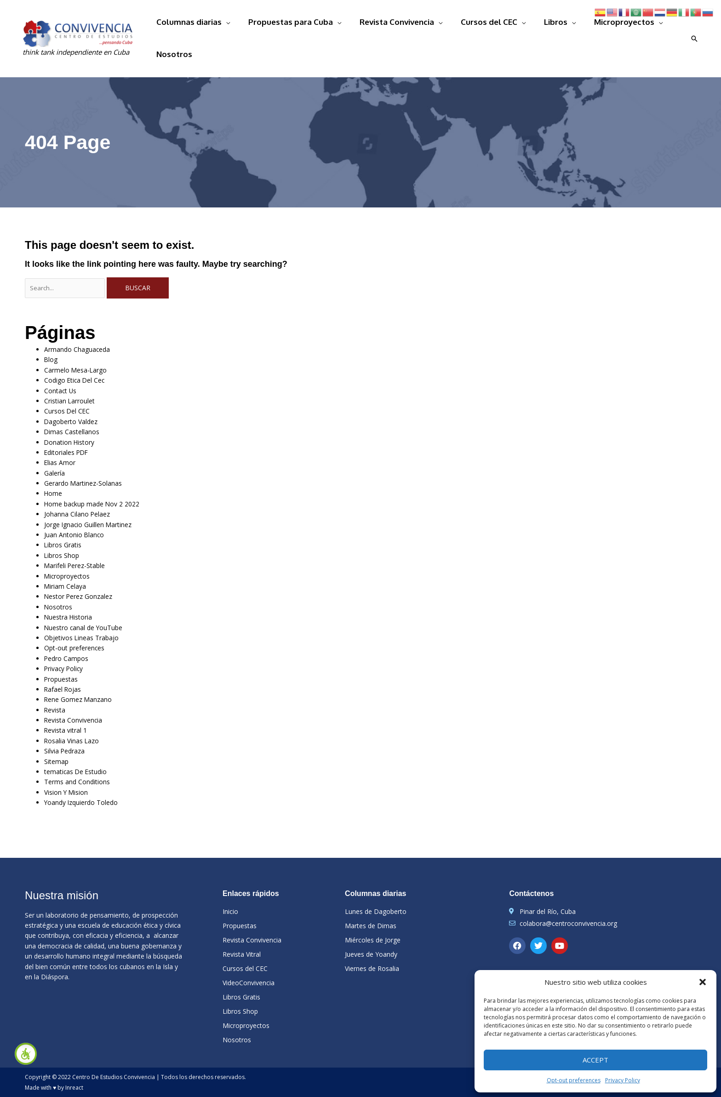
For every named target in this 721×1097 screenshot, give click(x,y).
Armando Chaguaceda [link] (85, 321)
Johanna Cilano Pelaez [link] (84, 494)
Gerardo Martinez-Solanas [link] (92, 461)
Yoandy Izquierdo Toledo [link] (90, 795)
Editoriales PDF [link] (72, 429)
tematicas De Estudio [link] (82, 763)
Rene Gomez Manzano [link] (84, 688)
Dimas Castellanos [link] (77, 408)
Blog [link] (52, 332)
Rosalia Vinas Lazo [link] (77, 730)
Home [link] (55, 472)
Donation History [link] (75, 419)
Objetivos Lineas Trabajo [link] (89, 623)
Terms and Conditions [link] (84, 774)
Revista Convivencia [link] (405, 24)
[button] (702, 982)
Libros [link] (540, 24)
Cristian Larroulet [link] (76, 375)
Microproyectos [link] (597, 24)
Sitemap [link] (59, 752)
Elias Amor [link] (64, 440)
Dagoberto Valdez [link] (76, 397)
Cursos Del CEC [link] (71, 386)
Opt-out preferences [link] (574, 1080)
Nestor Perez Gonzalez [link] (84, 580)
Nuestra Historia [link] (74, 602)
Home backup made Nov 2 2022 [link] (102, 483)
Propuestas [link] (65, 666)
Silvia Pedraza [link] (69, 741)
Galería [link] (57, 451)
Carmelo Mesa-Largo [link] (82, 343)
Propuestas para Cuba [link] (311, 24)
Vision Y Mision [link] (71, 784)
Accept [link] (595, 1059)
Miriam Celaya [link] (70, 569)
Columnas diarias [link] (221, 24)
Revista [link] (57, 698)
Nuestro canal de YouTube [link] (92, 612)
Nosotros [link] (660, 24)
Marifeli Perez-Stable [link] (82, 548)
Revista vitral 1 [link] (70, 720)
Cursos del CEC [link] (486, 24)
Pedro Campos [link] (70, 644)
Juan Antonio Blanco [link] (81, 515)
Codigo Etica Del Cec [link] (81, 354)
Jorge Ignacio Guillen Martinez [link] (99, 505)
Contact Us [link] (63, 365)
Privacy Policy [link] (622, 1080)
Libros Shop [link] (65, 537)
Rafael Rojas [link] (66, 677)
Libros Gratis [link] (67, 526)
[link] (26, 1054)
